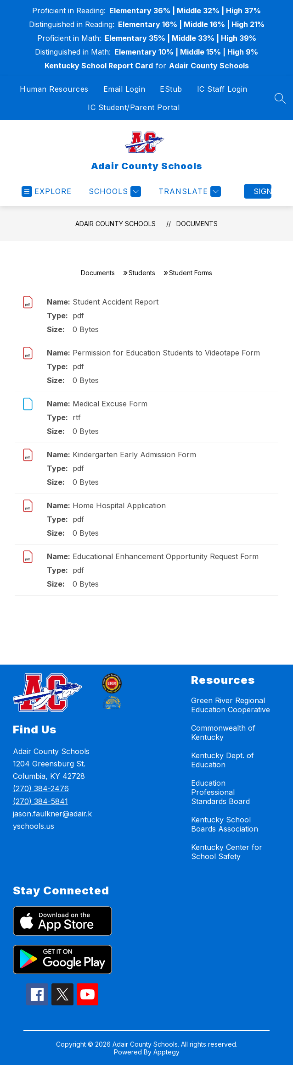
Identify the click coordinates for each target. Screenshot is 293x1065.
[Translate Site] (188, 191)
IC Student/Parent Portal (134, 107)
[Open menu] (47, 191)
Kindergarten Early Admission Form (134, 454)
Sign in (262, 191)
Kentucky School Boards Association (224, 824)
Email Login (124, 89)
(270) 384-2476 (41, 788)
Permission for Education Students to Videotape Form (166, 352)
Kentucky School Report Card (99, 65)
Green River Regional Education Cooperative (230, 705)
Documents (197, 223)
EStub (171, 89)
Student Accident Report (115, 301)
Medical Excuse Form (110, 403)
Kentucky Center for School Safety (226, 852)
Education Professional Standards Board (220, 792)
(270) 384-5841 (40, 801)
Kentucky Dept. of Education (222, 760)
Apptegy (166, 1052)
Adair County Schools (115, 223)
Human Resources (54, 89)
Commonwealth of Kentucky (223, 732)
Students (142, 273)
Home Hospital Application (119, 505)
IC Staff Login (222, 89)
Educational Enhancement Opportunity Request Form (166, 556)
